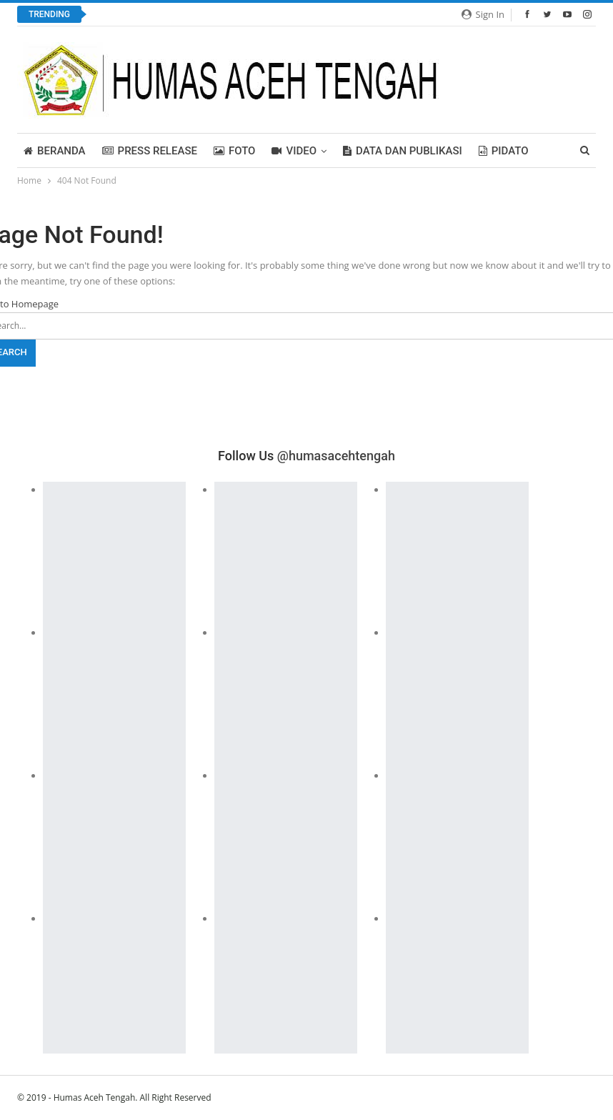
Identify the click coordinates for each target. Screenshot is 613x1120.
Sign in (483, 14)
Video (294, 150)
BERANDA (55, 150)
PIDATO (504, 150)
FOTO (235, 150)
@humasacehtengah (336, 455)
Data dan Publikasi (402, 150)
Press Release (149, 150)
